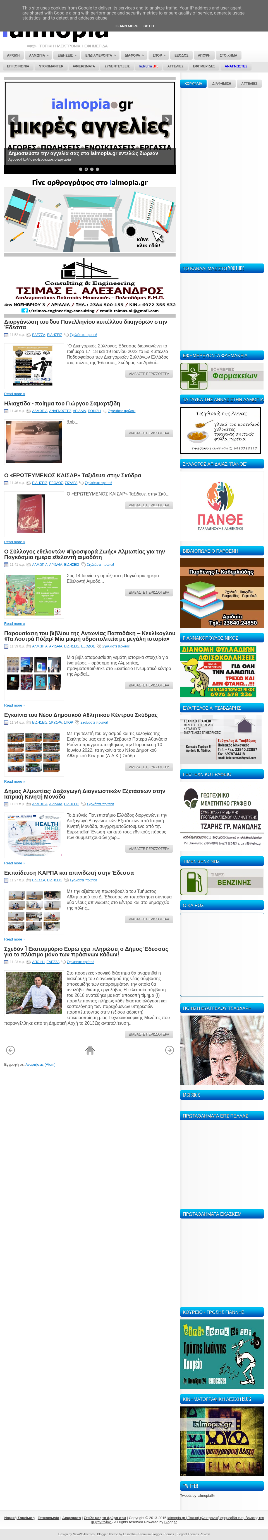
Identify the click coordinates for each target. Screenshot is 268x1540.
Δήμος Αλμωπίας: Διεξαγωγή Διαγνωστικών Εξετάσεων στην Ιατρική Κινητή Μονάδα (84, 793)
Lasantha (129, 1534)
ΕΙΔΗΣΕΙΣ (54, 335)
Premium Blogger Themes (156, 1534)
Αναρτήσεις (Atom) (40, 1064)
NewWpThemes (84, 1534)
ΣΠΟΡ (68, 722)
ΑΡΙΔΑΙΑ (79, 411)
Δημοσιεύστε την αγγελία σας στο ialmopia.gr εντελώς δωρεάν (83, 153)
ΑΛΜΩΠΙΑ (39, 411)
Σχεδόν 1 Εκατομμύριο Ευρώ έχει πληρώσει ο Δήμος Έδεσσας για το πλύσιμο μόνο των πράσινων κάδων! (86, 951)
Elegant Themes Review (193, 1534)
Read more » (14, 394)
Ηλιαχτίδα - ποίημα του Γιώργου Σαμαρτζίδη (62, 403)
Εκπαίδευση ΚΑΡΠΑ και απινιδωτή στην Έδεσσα (69, 872)
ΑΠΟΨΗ (38, 962)
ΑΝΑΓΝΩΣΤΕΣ (60, 411)
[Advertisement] (197, 174)
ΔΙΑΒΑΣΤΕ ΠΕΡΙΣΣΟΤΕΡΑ (149, 374)
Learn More (127, 26)
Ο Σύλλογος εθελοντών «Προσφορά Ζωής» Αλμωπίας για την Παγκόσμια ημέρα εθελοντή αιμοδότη (84, 553)
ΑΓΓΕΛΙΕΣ (249, 84)
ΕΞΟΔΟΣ (56, 483)
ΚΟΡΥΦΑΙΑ (193, 84)
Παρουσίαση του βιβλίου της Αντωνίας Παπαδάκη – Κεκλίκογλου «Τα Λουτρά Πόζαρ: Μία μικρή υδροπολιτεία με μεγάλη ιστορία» (89, 635)
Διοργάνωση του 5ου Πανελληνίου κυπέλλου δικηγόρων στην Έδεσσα (85, 324)
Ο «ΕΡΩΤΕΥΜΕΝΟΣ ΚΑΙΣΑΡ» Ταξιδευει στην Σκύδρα (72, 475)
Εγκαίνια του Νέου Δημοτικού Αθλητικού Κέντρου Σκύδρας (81, 714)
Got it (149, 26)
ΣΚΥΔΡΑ (71, 483)
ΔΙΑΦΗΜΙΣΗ (221, 84)
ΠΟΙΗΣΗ (94, 411)
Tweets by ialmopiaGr (197, 1495)
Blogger (170, 1522)
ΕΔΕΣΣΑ (38, 335)
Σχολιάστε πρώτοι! (83, 335)
